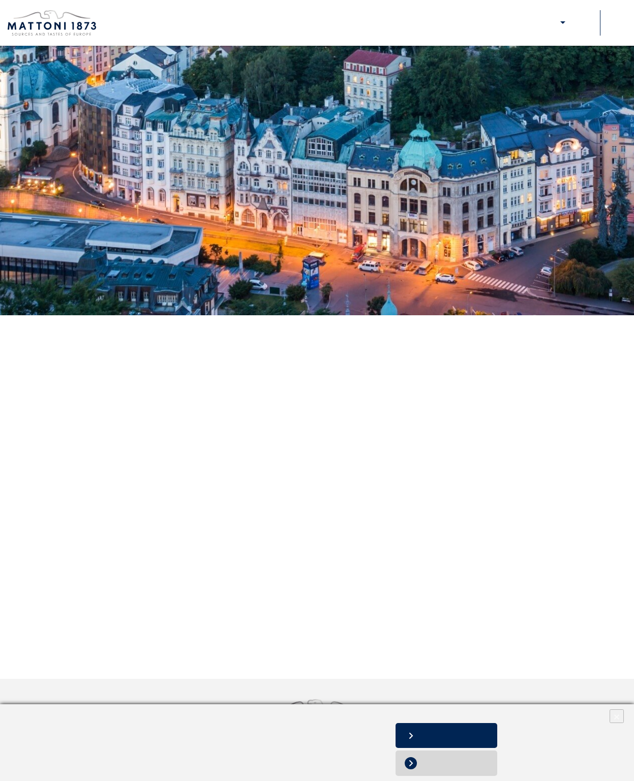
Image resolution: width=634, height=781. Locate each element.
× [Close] (617, 716)
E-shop (550, 22)
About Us (387, 22)
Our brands (426, 22)
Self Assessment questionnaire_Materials (155, 460)
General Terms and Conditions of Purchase (158, 390)
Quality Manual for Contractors (136, 413)
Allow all (454, 735)
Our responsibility (478, 22)
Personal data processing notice (62, 756)
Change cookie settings (149, 756)
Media (522, 22)
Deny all (454, 763)
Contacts (583, 22)
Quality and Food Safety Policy (136, 595)
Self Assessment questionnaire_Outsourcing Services (177, 483)
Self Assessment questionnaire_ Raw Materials (166, 437)
